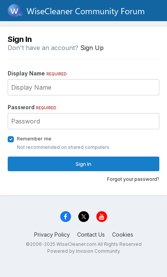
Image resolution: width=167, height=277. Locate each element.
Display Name (37, 73)
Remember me (34, 138)
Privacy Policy (52, 234)
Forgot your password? (133, 179)
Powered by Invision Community (83, 251)
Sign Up (92, 48)
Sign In (83, 164)
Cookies (122, 234)
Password (32, 107)
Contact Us (91, 234)
